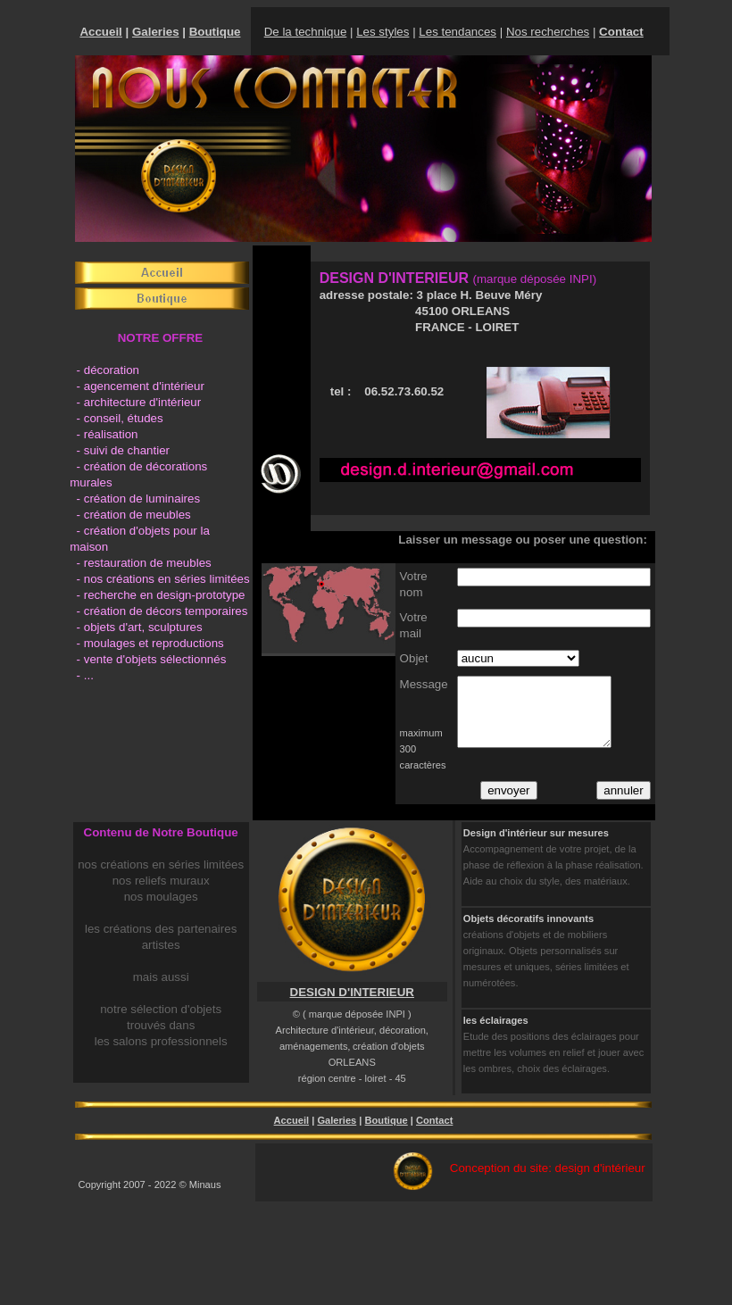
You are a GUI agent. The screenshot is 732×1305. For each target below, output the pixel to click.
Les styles (382, 31)
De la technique (305, 31)
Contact (434, 1120)
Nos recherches (547, 31)
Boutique (215, 31)
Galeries (155, 31)
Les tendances (457, 31)
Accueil (100, 31)
